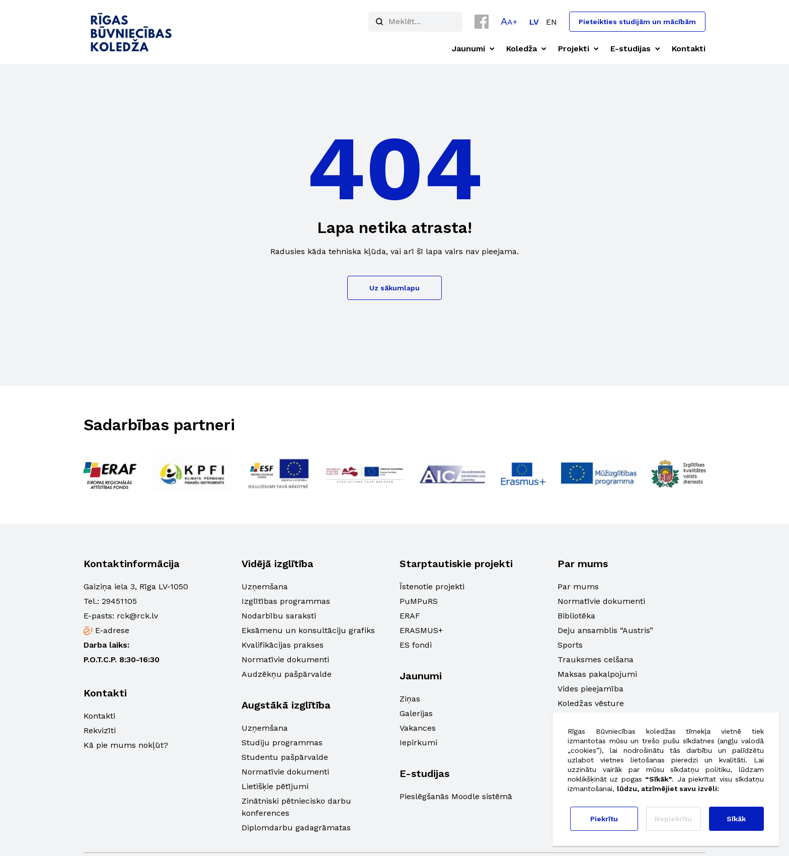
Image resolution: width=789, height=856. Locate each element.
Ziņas (410, 699)
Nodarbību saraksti (279, 615)
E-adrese (112, 630)
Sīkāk (736, 819)
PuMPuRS (419, 601)
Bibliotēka (576, 615)
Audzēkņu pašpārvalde (287, 674)
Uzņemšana (265, 586)
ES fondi (416, 645)
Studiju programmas (282, 742)
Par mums (578, 586)
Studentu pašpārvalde (285, 757)
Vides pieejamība (590, 688)
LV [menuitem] (534, 22)
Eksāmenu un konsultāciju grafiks (308, 630)
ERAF (410, 615)
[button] (509, 21)
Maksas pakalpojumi (597, 674)
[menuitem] (534, 22)
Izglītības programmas (286, 601)
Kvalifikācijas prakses (283, 645)
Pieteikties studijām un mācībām (637, 22)
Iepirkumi (418, 742)
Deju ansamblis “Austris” (605, 630)
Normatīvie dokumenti (285, 659)
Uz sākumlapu (394, 288)
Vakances (418, 728)
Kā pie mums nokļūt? (126, 745)
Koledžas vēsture (591, 703)
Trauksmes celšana (596, 659)
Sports (570, 645)
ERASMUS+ (421, 630)
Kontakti (99, 716)
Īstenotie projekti (432, 586)
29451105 (119, 601)
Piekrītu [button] (604, 819)
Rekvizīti (100, 730)
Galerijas (416, 713)
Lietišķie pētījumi (275, 786)
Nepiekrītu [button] (673, 819)
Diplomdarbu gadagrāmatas (296, 827)
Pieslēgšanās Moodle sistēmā (456, 796)
